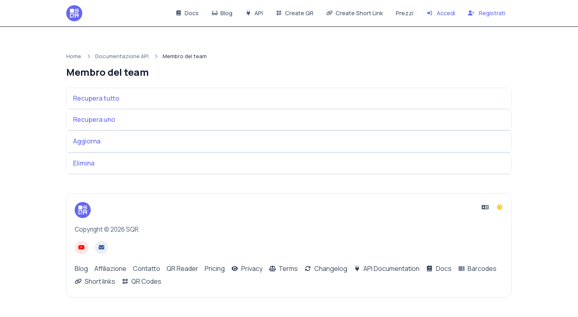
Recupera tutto (96, 98)
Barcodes (477, 268)
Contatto (146, 268)
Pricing (215, 268)
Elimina (83, 163)
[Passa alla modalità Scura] (500, 207)
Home (73, 56)
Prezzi (404, 13)
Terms (283, 268)
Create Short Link (354, 13)
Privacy (247, 268)
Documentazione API (122, 56)
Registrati (486, 13)
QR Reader (182, 268)
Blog (222, 13)
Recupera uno (94, 119)
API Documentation (387, 268)
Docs (187, 13)
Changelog (325, 268)
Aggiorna (86, 141)
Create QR (294, 13)
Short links (95, 281)
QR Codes (142, 281)
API (254, 13)
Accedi (441, 13)
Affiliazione (110, 268)
